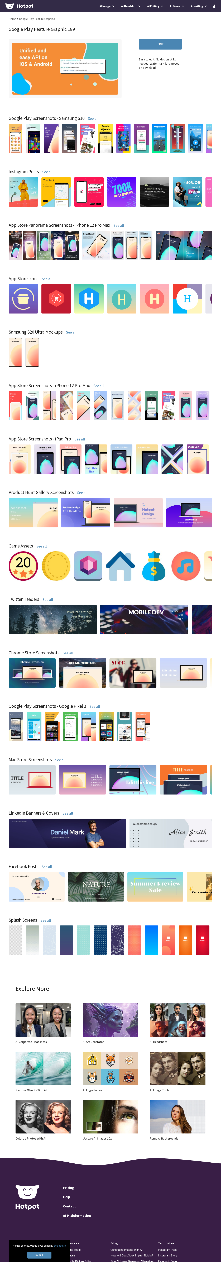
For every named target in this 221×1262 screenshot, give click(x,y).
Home (13, 19)
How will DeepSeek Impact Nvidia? (131, 1255)
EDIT (160, 44)
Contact (69, 1206)
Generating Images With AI (126, 1249)
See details (60, 1245)
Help (66, 1197)
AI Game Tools (72, 1249)
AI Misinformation (77, 1215)
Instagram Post (167, 1249)
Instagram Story (167, 1255)
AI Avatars (69, 1255)
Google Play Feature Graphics (37, 19)
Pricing (68, 1187)
